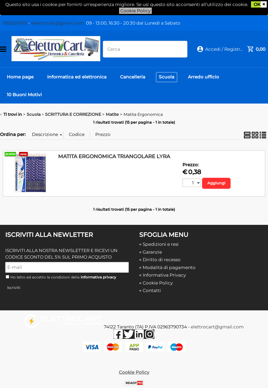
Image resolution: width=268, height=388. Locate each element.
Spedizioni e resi (161, 244)
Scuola (166, 76)
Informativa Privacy (164, 275)
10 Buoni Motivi (24, 94)
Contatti (152, 290)
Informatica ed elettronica (77, 76)
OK (257, 4)
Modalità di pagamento (169, 267)
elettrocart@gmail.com (57, 23)
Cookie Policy (135, 10)
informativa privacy (98, 277)
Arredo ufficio (203, 76)
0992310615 (15, 23)
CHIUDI (264, 4)
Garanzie (152, 252)
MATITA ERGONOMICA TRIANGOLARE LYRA (114, 156)
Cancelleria (132, 76)
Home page (20, 76)
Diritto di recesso (162, 259)
